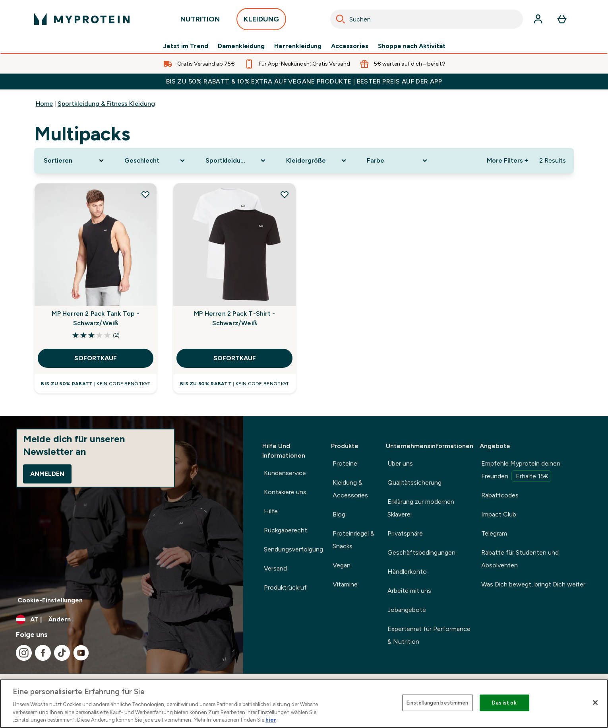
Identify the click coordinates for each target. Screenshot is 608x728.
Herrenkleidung (297, 46)
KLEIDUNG (261, 21)
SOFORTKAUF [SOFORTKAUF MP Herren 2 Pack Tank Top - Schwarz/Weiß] (95, 358)
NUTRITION (200, 21)
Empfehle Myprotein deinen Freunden (520, 471)
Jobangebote (406, 609)
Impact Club (498, 514)
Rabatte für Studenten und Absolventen (520, 559)
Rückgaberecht (285, 530)
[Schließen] (595, 702)
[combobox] (426, 19)
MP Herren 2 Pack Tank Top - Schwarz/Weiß (95, 318)
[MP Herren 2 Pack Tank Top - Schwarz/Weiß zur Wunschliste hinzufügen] (145, 194)
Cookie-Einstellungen (50, 600)
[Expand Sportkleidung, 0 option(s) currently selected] (236, 160)
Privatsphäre (405, 533)
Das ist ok (504, 703)
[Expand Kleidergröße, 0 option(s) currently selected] (317, 160)
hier (270, 720)
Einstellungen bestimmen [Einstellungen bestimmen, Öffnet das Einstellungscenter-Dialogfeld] (438, 703)
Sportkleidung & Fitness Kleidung (106, 103)
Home (44, 103)
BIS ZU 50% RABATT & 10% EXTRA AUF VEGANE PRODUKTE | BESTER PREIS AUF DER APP (304, 81)
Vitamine (345, 584)
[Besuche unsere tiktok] (62, 653)
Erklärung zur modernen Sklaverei (420, 508)
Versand (275, 568)
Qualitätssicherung (414, 482)
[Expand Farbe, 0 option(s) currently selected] (397, 160)
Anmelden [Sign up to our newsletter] (47, 474)
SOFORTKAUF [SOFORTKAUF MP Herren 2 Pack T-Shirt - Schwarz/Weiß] (234, 358)
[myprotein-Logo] (82, 19)
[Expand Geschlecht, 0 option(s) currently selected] (155, 160)
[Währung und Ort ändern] (121, 619)
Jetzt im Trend (185, 46)
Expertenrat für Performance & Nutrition (429, 635)
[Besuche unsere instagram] (24, 653)
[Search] (340, 19)
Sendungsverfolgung (293, 549)
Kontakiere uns (285, 492)
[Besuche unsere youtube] (81, 653)
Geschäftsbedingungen (421, 552)
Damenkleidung (241, 46)
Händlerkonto (407, 571)
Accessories (349, 46)
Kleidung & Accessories (350, 489)
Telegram (494, 533)
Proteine (345, 463)
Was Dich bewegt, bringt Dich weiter (533, 584)
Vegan (341, 565)
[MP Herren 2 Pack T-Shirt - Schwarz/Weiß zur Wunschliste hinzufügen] (284, 194)
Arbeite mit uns (409, 590)
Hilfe (271, 511)
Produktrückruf (285, 587)
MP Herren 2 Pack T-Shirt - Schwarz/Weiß (234, 318)
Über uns (400, 463)
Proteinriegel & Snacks (353, 540)
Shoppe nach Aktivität (411, 46)
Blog (339, 514)
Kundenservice (285, 473)
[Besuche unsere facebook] (43, 653)
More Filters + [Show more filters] (507, 160)
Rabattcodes (500, 495)
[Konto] (538, 19)
